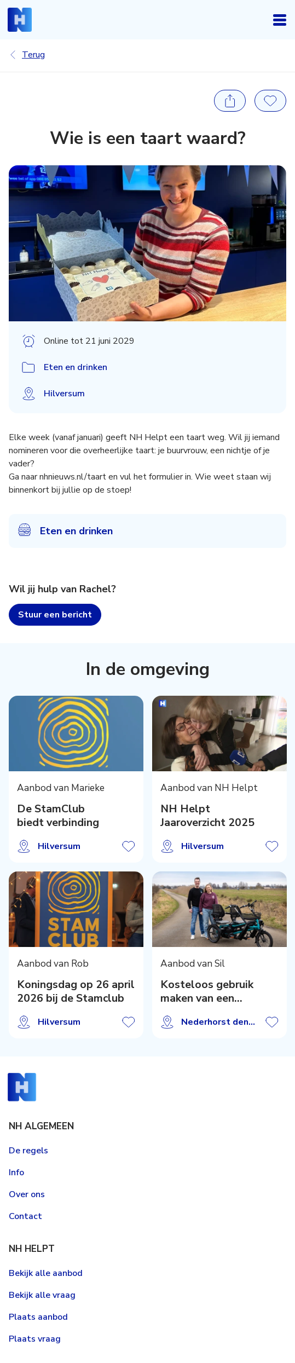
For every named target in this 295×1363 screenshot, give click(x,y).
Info (16, 1172)
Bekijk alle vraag (42, 1295)
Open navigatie (279, 19)
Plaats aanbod (38, 1317)
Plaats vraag (35, 1339)
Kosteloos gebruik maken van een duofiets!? (206, 992)
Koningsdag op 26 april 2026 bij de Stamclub (76, 992)
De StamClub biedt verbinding (58, 815)
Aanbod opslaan (128, 846)
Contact (25, 1216)
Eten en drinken (75, 367)
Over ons (27, 1194)
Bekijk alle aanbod (46, 1273)
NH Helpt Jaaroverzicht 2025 (207, 815)
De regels (28, 1151)
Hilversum (64, 394)
